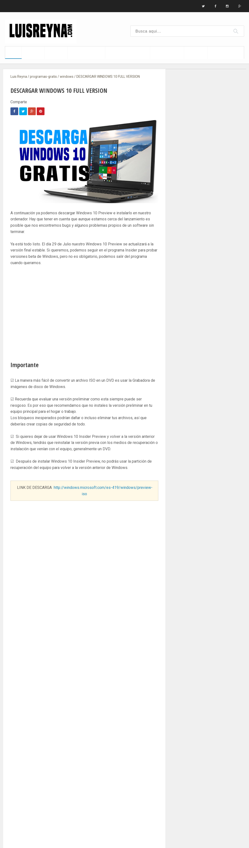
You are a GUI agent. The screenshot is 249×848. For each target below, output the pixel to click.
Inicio (11, 6)
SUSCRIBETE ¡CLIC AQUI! (84, 614)
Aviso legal (99, 6)
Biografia (31, 6)
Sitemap (76, 6)
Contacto (53, 6)
